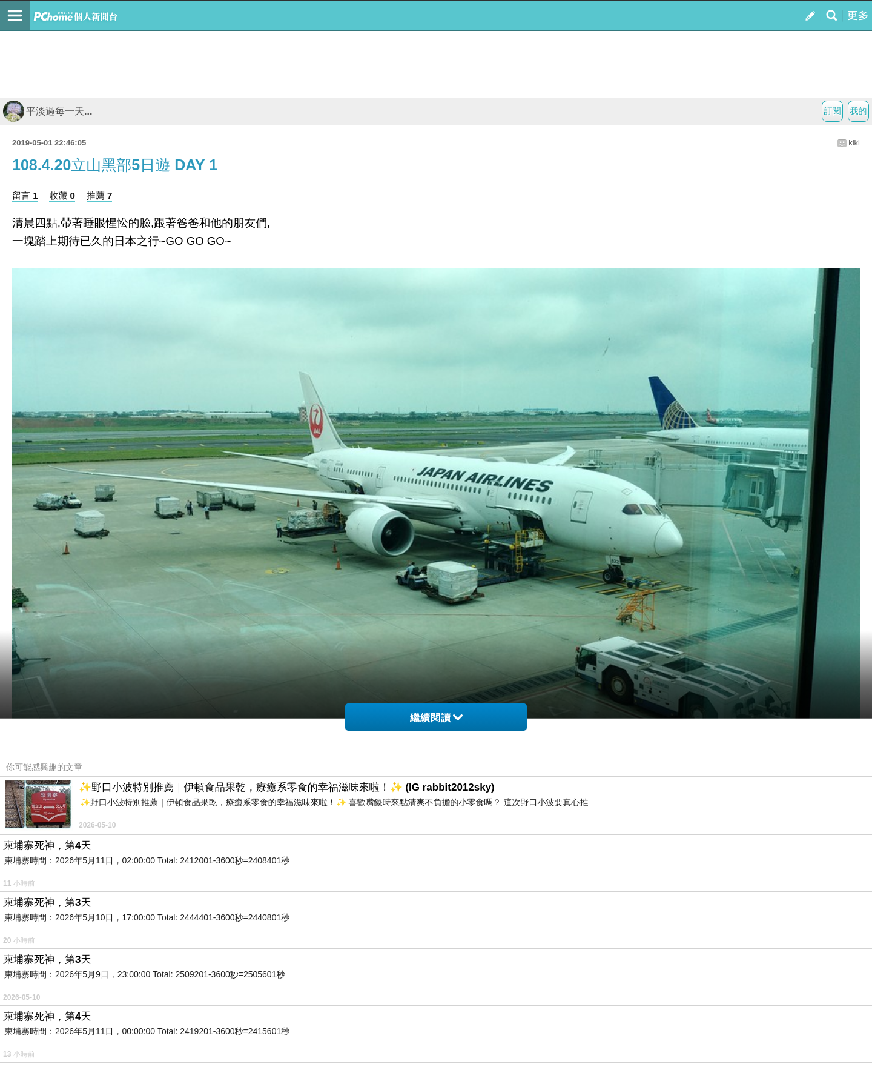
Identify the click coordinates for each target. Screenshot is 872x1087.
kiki (854, 142)
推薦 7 (100, 195)
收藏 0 (62, 195)
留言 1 (25, 195)
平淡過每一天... (47, 111)
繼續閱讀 (436, 718)
